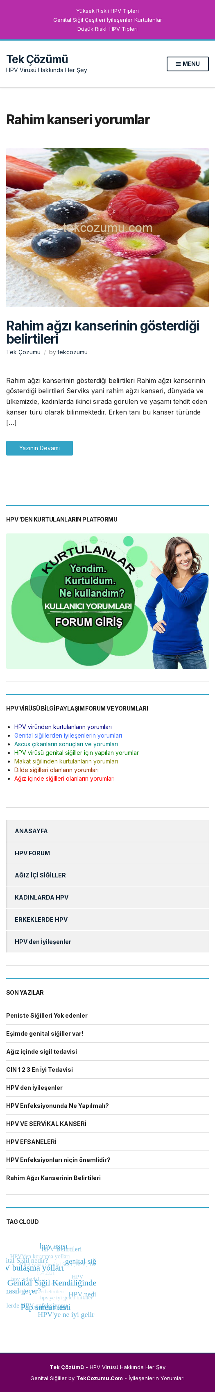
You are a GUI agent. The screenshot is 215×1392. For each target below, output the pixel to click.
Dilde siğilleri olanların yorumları (56, 769)
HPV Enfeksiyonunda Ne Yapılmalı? (57, 1105)
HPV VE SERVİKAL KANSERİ (46, 1123)
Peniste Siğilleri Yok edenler (47, 1015)
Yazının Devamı (39, 447)
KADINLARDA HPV (41, 897)
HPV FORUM (32, 853)
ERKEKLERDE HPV (41, 919)
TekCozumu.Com (99, 1378)
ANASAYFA (31, 830)
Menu (188, 64)
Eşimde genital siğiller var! (44, 1033)
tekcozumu (73, 352)
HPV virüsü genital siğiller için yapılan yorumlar (76, 752)
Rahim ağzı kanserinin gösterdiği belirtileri (102, 332)
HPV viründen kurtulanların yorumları (63, 726)
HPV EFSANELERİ (31, 1141)
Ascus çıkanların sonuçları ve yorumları (66, 743)
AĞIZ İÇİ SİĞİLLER (40, 875)
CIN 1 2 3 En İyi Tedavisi (39, 1069)
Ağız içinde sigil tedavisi (41, 1051)
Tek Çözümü (37, 59)
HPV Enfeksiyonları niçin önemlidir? (58, 1159)
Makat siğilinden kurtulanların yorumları (66, 761)
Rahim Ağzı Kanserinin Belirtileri (53, 1177)
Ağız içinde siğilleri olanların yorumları (64, 778)
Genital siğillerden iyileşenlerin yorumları (68, 735)
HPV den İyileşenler (43, 941)
